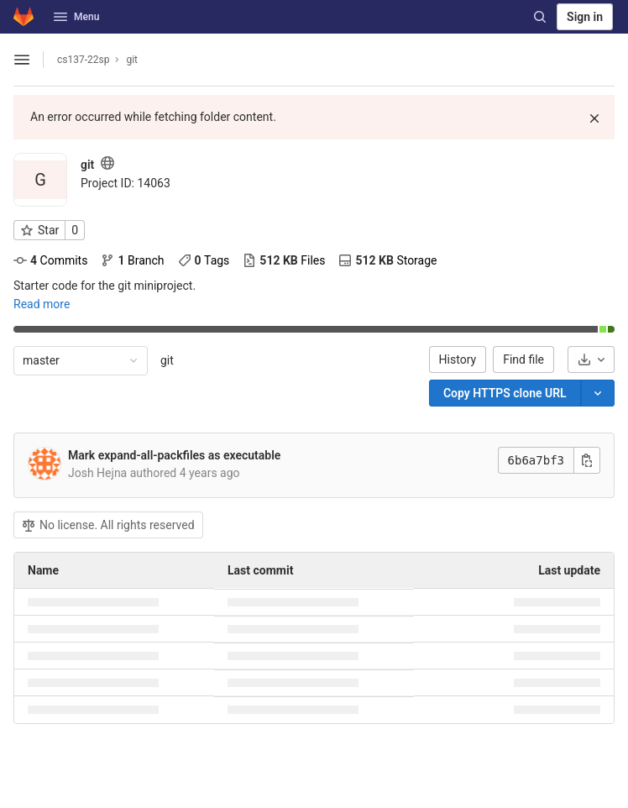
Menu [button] (76, 17)
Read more (41, 304)
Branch (132, 260)
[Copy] (505, 393)
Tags (204, 260)
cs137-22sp (83, 60)
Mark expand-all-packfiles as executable (174, 455)
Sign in (585, 17)
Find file (523, 359)
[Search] (539, 16)
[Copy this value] (586, 460)
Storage (387, 260)
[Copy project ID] (125, 183)
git (167, 360)
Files (284, 260)
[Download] (591, 359)
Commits (50, 260)
